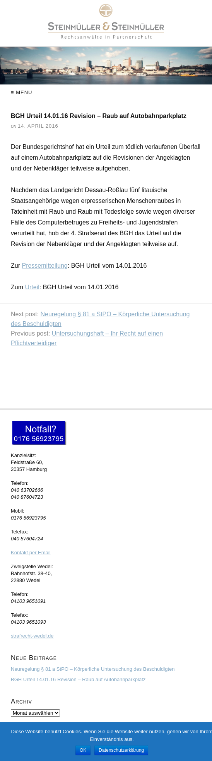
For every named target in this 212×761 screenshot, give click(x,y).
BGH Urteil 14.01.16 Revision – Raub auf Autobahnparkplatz (78, 679)
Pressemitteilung (44, 265)
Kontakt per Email (31, 552)
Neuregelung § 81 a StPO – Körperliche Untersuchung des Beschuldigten (93, 669)
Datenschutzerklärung (121, 750)
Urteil (32, 287)
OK (83, 750)
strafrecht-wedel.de (32, 636)
